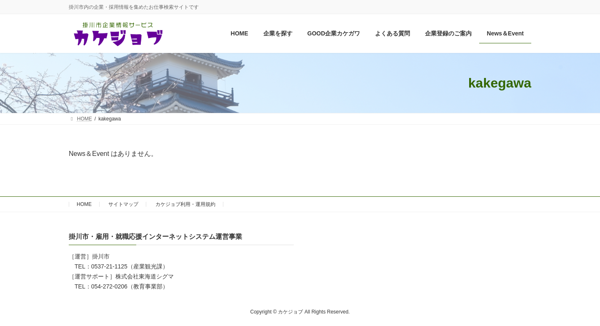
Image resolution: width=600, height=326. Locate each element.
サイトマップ (123, 204)
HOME (84, 204)
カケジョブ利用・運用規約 (185, 204)
